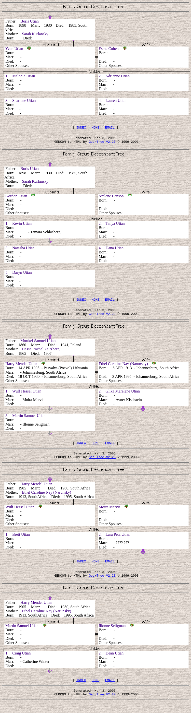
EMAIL (110, 128)
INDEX (81, 128)
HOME (95, 128)
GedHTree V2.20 (102, 144)
